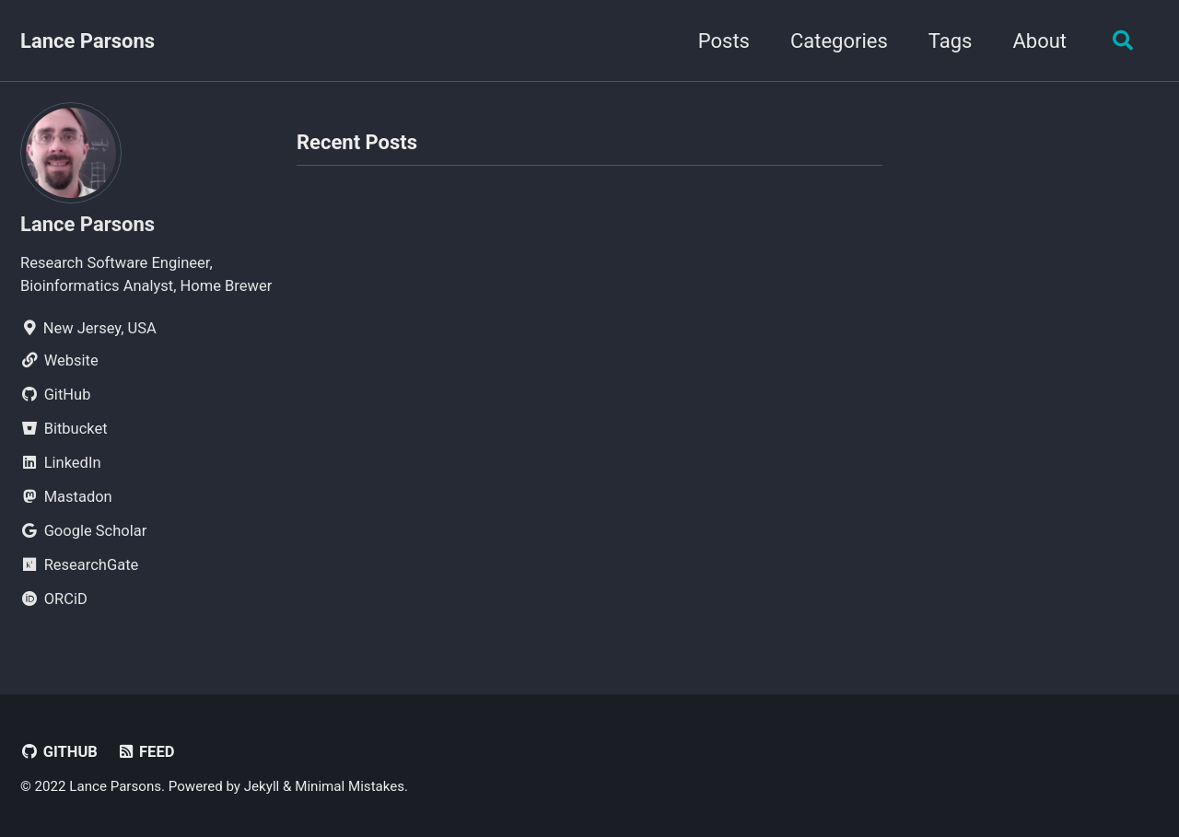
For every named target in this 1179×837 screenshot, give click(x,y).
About (1039, 40)
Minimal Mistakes (349, 786)
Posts (724, 40)
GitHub (59, 752)
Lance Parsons (87, 40)
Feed (145, 752)
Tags (950, 40)
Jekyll (262, 786)
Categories (839, 40)
